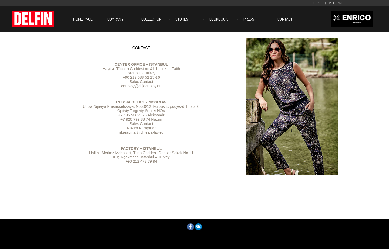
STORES (181, 19)
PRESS (248, 19)
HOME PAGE (83, 19)
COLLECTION (151, 19)
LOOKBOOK (218, 19)
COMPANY (115, 19)
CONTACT (285, 19)
